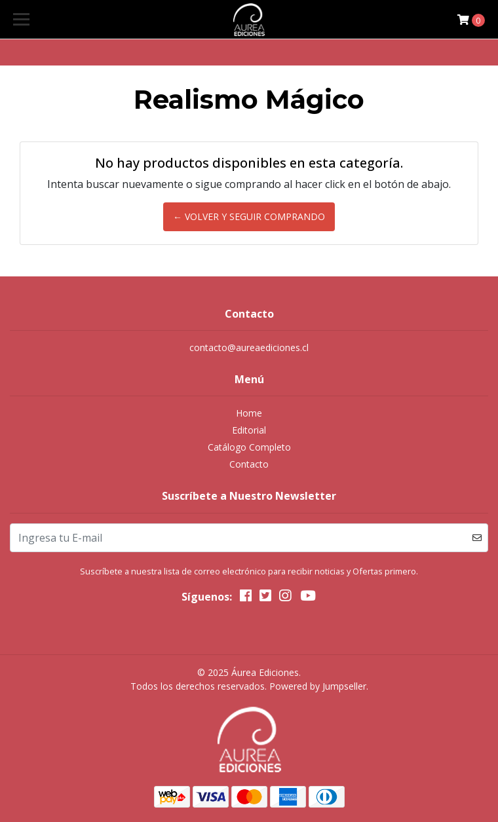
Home (249, 413)
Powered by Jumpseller (317, 686)
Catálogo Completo (249, 447)
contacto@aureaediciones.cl (249, 347)
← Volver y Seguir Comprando (249, 216)
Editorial (249, 430)
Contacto (249, 464)
